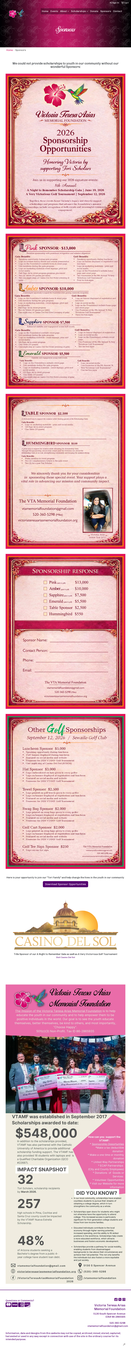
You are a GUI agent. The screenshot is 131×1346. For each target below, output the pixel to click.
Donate (94, 11)
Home (45, 11)
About (63, 11)
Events (54, 11)
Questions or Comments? (20, 1300)
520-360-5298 (117, 1322)
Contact (117, 11)
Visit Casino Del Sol (65, 957)
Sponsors (105, 11)
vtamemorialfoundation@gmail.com (108, 1326)
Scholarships (78, 11)
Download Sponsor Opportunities (65, 884)
